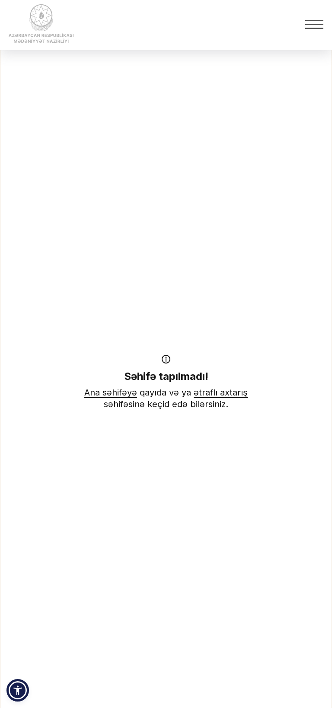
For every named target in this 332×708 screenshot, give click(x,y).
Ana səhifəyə (110, 392)
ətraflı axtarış (221, 392)
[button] (18, 690)
